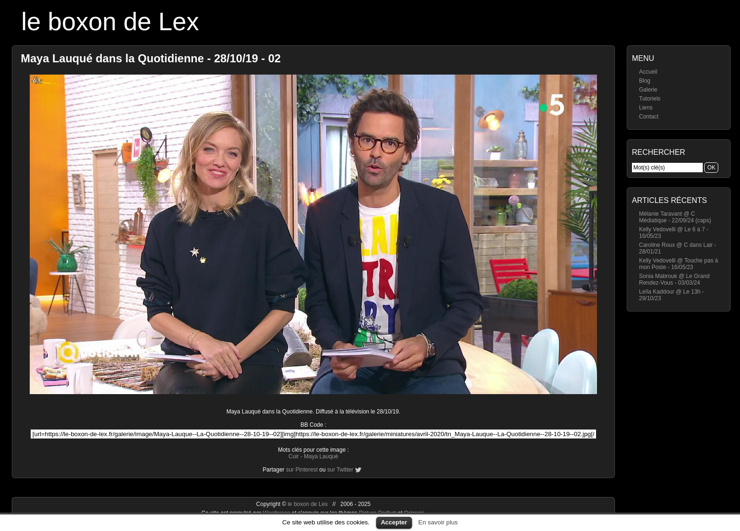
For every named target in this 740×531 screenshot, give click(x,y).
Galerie (648, 89)
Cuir (293, 456)
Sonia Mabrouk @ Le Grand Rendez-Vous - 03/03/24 (674, 279)
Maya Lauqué (321, 456)
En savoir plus (438, 522)
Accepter (394, 522)
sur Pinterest (302, 469)
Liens (646, 107)
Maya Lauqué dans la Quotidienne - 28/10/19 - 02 (151, 58)
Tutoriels (650, 98)
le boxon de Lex (110, 21)
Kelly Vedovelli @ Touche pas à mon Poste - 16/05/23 (678, 263)
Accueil (648, 71)
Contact (648, 116)
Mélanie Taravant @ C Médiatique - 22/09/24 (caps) (675, 217)
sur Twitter (340, 469)
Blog (644, 80)
